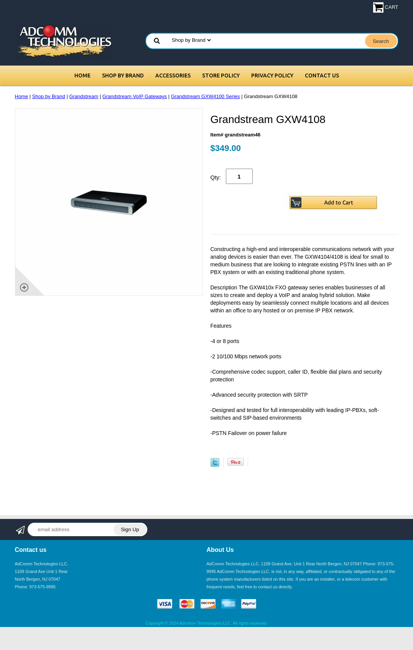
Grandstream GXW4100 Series (205, 96)
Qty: (216, 177)
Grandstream (83, 96)
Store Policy (221, 75)
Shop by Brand (123, 75)
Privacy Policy (272, 75)
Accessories (173, 75)
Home (82, 75)
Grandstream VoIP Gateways (134, 96)
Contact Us (322, 75)
